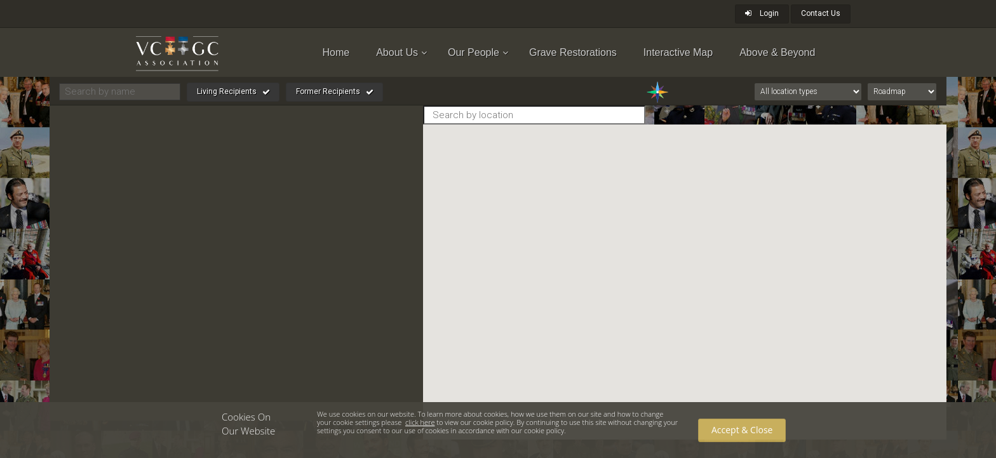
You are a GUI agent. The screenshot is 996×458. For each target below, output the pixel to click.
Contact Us (820, 13)
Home (336, 52)
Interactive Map (678, 52)
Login (762, 13)
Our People (473, 52)
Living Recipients (233, 92)
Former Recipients (335, 92)
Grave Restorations (573, 52)
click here (419, 422)
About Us (397, 52)
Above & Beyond (777, 52)
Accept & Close (741, 430)
